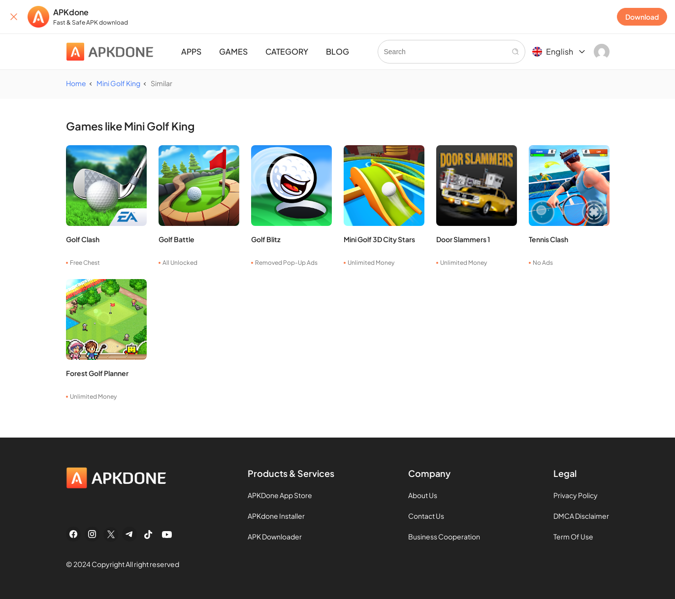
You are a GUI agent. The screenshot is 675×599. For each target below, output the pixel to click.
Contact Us (426, 515)
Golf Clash (82, 239)
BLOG (337, 51)
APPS (191, 51)
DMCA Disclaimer (581, 515)
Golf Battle (176, 239)
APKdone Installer (276, 515)
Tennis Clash (548, 239)
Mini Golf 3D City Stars (379, 239)
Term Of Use (573, 536)
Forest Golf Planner (97, 373)
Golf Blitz (266, 239)
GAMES (233, 51)
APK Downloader (275, 536)
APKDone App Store (280, 495)
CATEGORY (286, 51)
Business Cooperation (444, 536)
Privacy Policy (575, 495)
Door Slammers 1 (463, 239)
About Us (422, 495)
